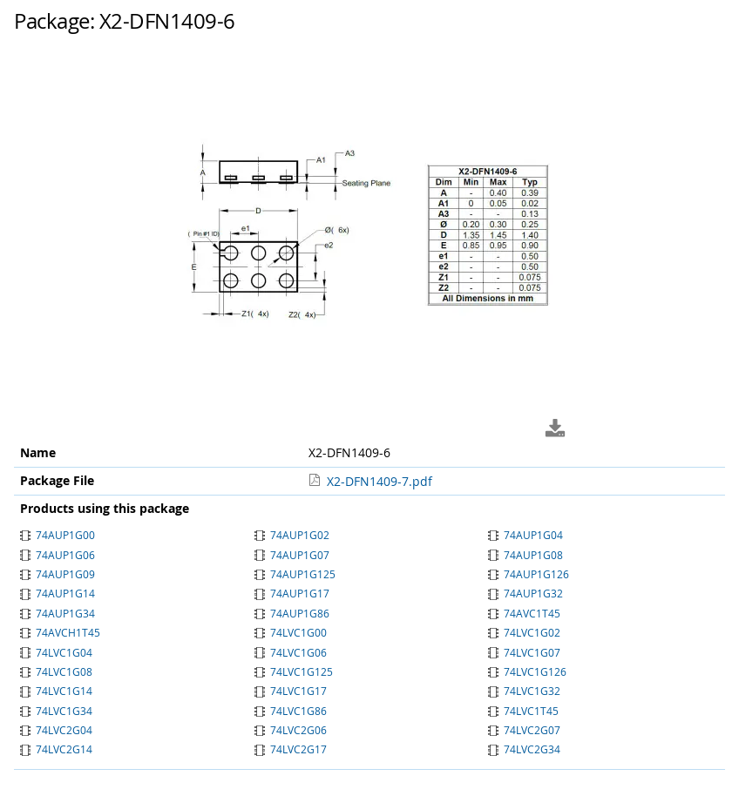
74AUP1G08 (525, 555)
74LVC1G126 (527, 671)
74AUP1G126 (528, 574)
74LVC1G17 (290, 691)
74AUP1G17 (291, 593)
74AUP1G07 (291, 555)
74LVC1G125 (293, 671)
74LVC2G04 (56, 730)
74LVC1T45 (523, 711)
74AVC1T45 (524, 613)
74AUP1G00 (57, 535)
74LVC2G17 (290, 749)
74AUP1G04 (525, 535)
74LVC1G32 (524, 691)
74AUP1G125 (295, 574)
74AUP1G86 (291, 613)
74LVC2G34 (524, 749)
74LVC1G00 (290, 632)
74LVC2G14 (56, 749)
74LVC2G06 (290, 730)
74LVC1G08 (56, 671)
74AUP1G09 (57, 574)
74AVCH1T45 (60, 632)
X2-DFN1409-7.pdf (379, 481)
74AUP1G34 (57, 613)
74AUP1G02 (291, 535)
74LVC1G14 (56, 691)
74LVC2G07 (524, 730)
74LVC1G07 (524, 652)
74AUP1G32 (525, 593)
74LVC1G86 (290, 711)
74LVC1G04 (56, 652)
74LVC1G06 (290, 652)
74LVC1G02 (524, 632)
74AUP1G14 (57, 593)
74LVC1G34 (56, 711)
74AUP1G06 (57, 555)
